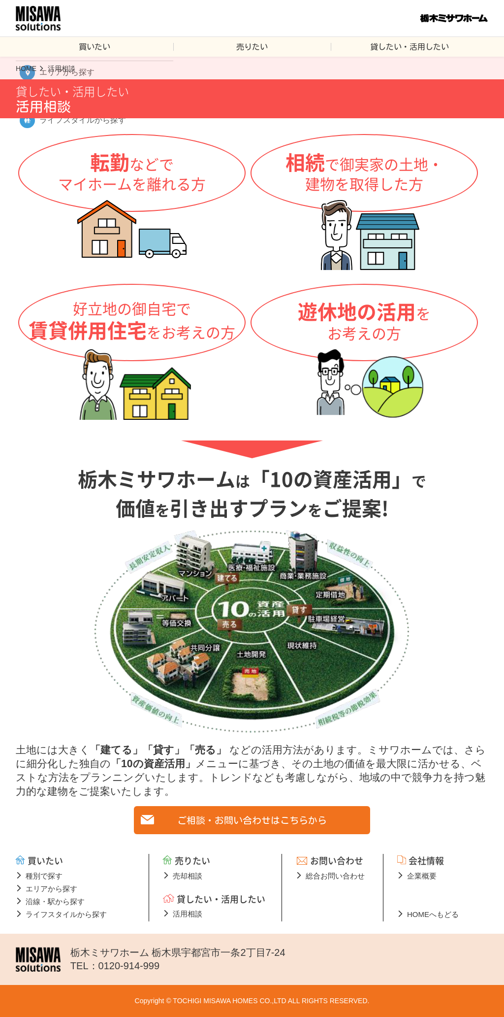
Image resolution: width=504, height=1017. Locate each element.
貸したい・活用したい (409, 47)
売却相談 (187, 876)
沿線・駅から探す (55, 901)
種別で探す (44, 876)
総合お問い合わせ (335, 876)
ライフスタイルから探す (66, 914)
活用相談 (187, 914)
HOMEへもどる (433, 914)
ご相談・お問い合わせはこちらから (252, 820)
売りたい (252, 47)
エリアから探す (51, 888)
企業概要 (422, 876)
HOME (26, 68)
